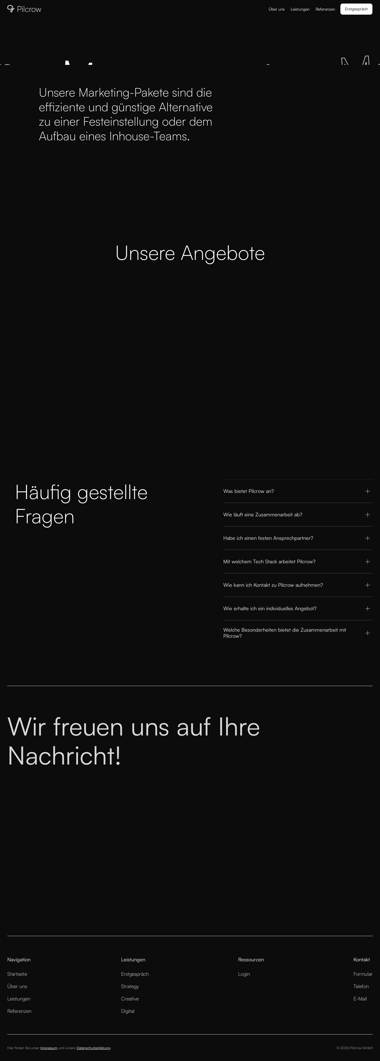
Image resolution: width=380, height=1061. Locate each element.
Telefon (361, 986)
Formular (363, 974)
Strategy (130, 986)
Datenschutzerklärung (93, 1048)
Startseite (17, 974)
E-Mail (360, 998)
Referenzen (325, 9)
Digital (127, 1011)
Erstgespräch (135, 974)
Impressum (48, 1048)
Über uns (277, 9)
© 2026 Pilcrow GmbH (355, 1048)
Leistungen (300, 9)
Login (244, 974)
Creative (130, 998)
